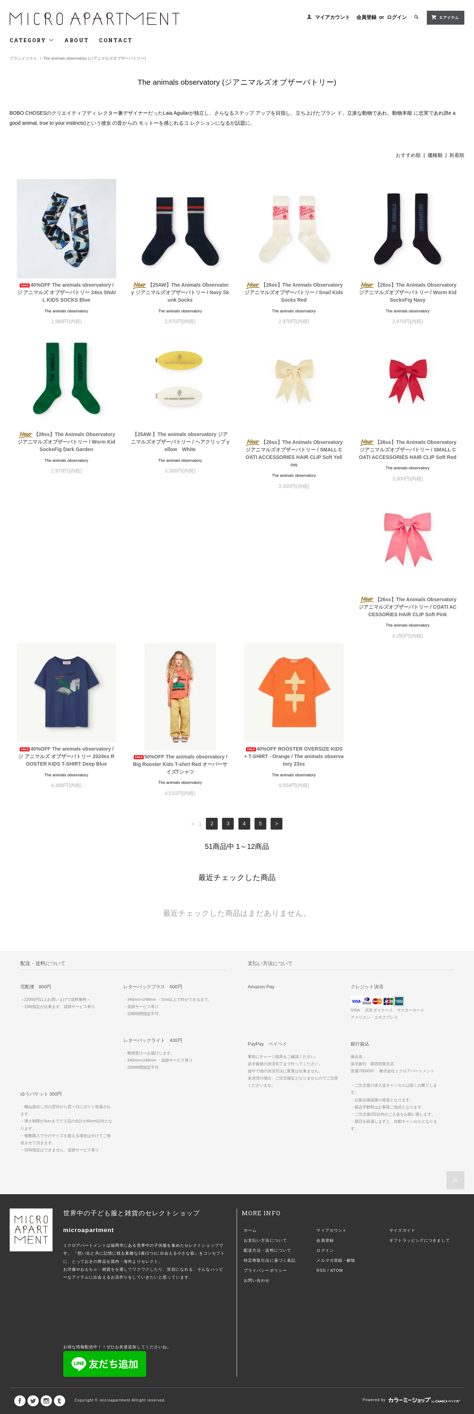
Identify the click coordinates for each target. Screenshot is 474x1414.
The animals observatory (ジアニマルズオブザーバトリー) (94, 58)
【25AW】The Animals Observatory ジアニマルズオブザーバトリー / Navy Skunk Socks (180, 292)
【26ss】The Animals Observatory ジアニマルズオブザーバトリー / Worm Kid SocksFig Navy (408, 292)
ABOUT (76, 40)
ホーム (250, 1080)
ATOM (336, 1120)
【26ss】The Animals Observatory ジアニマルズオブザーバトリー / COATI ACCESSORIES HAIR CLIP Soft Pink (66, 614)
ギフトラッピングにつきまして (419, 1090)
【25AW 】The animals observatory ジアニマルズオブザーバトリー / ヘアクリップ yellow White (180, 441)
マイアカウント (332, 17)
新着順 (456, 155)
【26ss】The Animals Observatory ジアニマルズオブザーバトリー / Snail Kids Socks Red (294, 292)
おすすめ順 (408, 155)
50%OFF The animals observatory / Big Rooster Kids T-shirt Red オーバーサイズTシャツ (294, 614)
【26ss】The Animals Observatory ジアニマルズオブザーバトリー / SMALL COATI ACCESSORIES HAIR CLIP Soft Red (407, 449)
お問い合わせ (257, 1130)
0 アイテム (445, 17)
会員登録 (366, 17)
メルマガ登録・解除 (335, 1110)
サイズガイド (402, 1080)
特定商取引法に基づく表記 (270, 1110)
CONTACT (116, 40)
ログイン (397, 17)
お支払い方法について (265, 1090)
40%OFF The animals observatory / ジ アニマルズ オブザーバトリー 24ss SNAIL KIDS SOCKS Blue (66, 292)
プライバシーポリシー (265, 1120)
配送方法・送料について (267, 1100)
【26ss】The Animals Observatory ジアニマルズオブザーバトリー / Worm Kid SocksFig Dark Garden (66, 441)
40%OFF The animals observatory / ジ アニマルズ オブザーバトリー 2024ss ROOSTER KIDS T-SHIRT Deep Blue (180, 606)
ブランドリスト (23, 58)
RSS (321, 1120)
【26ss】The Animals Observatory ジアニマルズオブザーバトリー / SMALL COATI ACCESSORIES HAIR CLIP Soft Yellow (293, 453)
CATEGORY (32, 40)
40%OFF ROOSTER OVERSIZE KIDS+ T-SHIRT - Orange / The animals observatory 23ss (407, 606)
